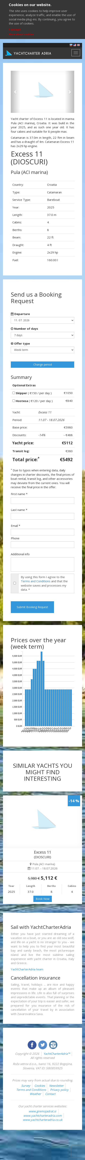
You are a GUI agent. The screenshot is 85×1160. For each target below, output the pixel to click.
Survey (25, 1086)
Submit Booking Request (32, 607)
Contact (50, 1094)
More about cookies (21, 34)
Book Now (42, 899)
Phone (15, 538)
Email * (15, 526)
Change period (42, 364)
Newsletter (56, 1086)
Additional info (20, 554)
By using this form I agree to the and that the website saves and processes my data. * (44, 583)
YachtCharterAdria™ (56, 1054)
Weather (35, 1094)
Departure (20, 314)
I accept (15, 29)
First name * (19, 494)
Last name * (19, 510)
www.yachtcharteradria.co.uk (42, 1120)
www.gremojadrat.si (42, 1111)
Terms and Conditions (35, 581)
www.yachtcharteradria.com (42, 1115)
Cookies (39, 1086)
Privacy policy (59, 1090)
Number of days (24, 329)
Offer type (20, 343)
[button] (15, 92)
